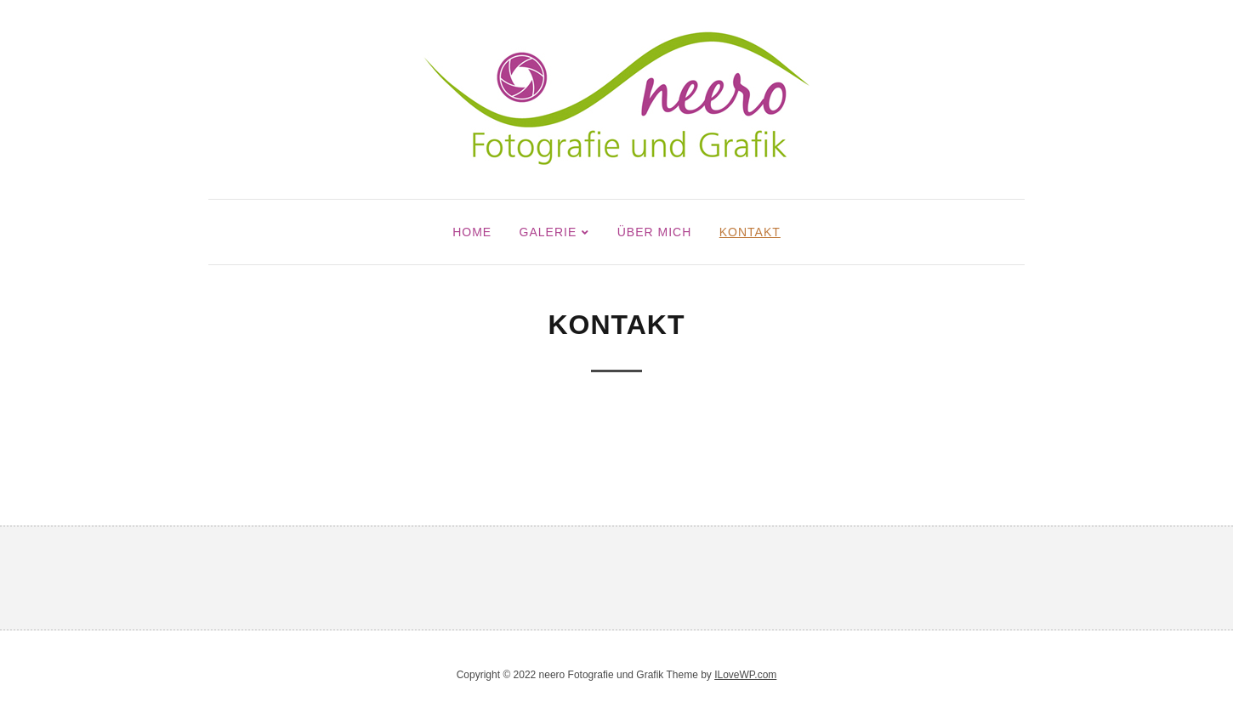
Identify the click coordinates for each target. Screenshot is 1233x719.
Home (471, 232)
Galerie (548, 232)
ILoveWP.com (745, 675)
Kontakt (750, 232)
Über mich (654, 232)
